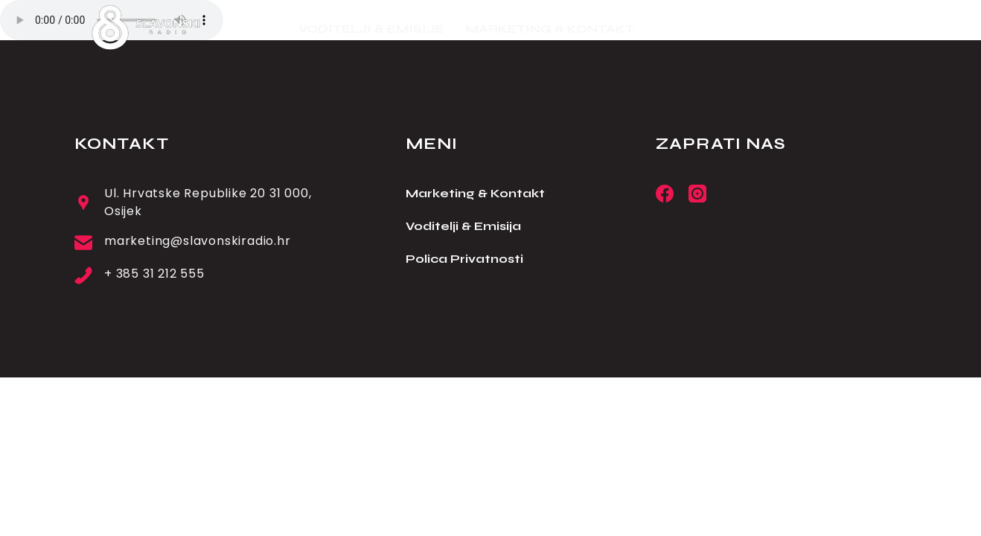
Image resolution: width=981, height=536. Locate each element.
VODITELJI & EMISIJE (371, 29)
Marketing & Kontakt (475, 193)
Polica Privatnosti (464, 259)
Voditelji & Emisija (463, 226)
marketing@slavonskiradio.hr (197, 240)
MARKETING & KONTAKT (550, 29)
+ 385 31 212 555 (154, 273)
